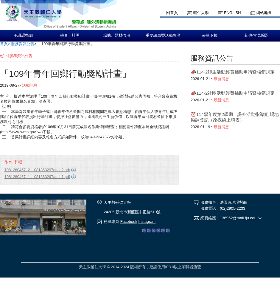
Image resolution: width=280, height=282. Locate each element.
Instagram (146, 221)
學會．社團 (70, 35)
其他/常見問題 (256, 35)
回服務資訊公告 (18, 55)
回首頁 (172, 12)
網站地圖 (264, 12)
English (232, 12)
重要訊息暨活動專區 (163, 35)
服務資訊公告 (22, 44)
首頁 (4, 44)
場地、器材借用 (116, 35)
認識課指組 (23, 35)
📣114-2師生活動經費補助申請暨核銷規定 (233, 71)
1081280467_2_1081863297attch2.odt (37, 170)
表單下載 (209, 35)
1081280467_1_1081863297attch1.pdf (37, 176)
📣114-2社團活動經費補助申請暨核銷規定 (233, 93)
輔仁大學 (201, 12)
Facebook (128, 221)
